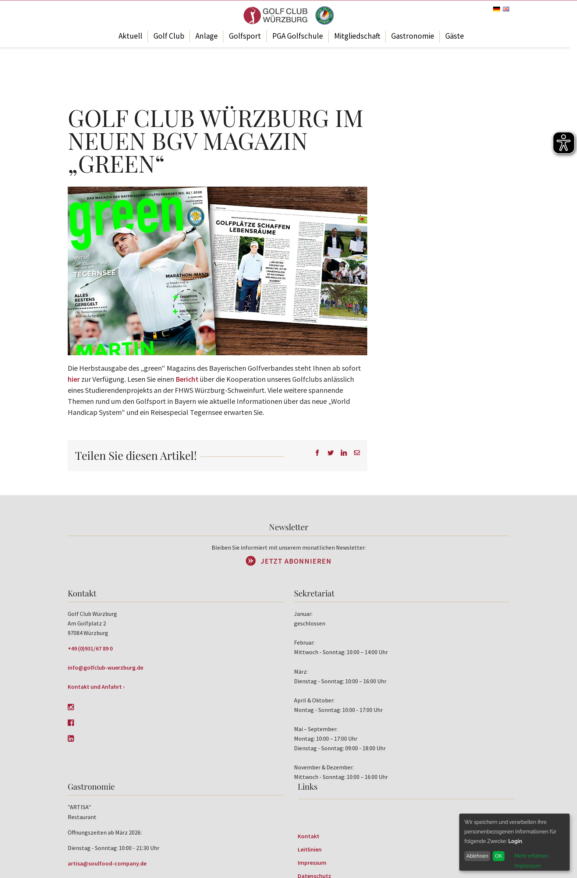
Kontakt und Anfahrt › (96, 686)
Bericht (187, 379)
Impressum (312, 862)
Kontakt (308, 836)
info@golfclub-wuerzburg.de (105, 667)
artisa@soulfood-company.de (107, 863)
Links (308, 786)
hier (74, 379)
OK (498, 856)
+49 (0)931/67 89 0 (90, 648)
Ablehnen (477, 856)
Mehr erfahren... (532, 856)
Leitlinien (310, 849)
